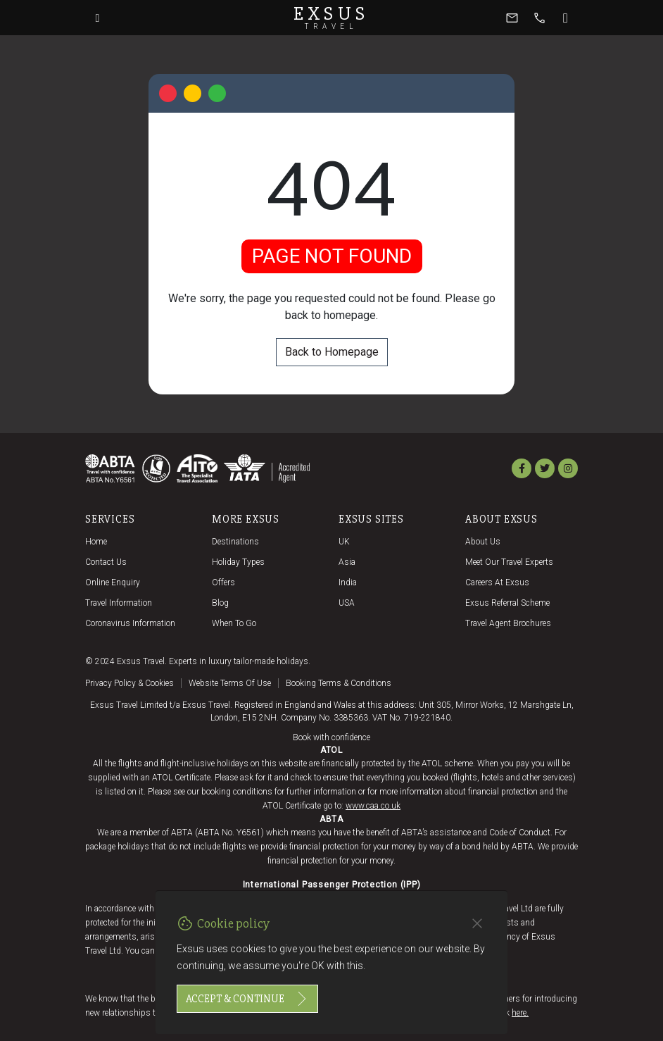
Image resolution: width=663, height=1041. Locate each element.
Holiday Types (238, 562)
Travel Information (118, 603)
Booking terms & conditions (338, 683)
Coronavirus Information (130, 623)
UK (344, 542)
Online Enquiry (112, 582)
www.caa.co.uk (373, 806)
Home (96, 542)
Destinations (235, 542)
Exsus (331, 17)
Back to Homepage (332, 352)
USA (347, 603)
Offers (223, 582)
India (348, 582)
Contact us (106, 562)
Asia (347, 562)
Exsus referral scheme (507, 603)
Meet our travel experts (509, 562)
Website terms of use (230, 683)
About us (482, 542)
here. (520, 1013)
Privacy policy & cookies (129, 683)
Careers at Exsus (497, 582)
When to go (234, 623)
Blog (220, 603)
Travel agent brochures (508, 623)
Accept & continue (247, 999)
